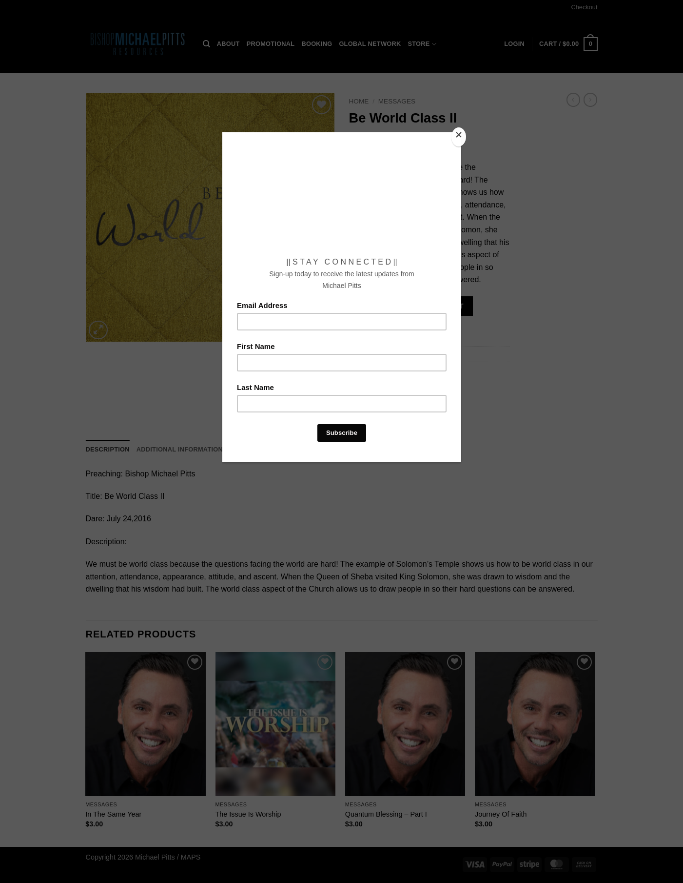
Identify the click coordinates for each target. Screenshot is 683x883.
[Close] (458, 136)
